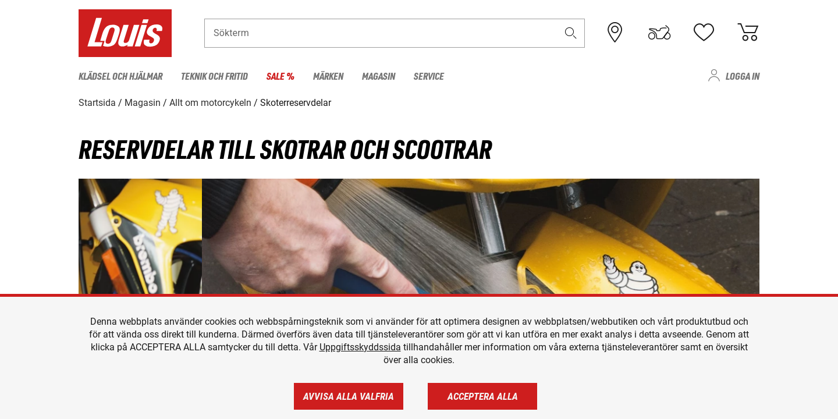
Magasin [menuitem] (378, 75)
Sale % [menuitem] (280, 75)
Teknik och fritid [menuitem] (214, 75)
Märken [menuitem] (328, 75)
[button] (571, 33)
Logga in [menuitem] (742, 75)
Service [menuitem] (429, 75)
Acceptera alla (483, 396)
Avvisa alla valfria (348, 396)
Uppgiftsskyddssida (360, 347)
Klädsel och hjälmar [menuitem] (120, 75)
